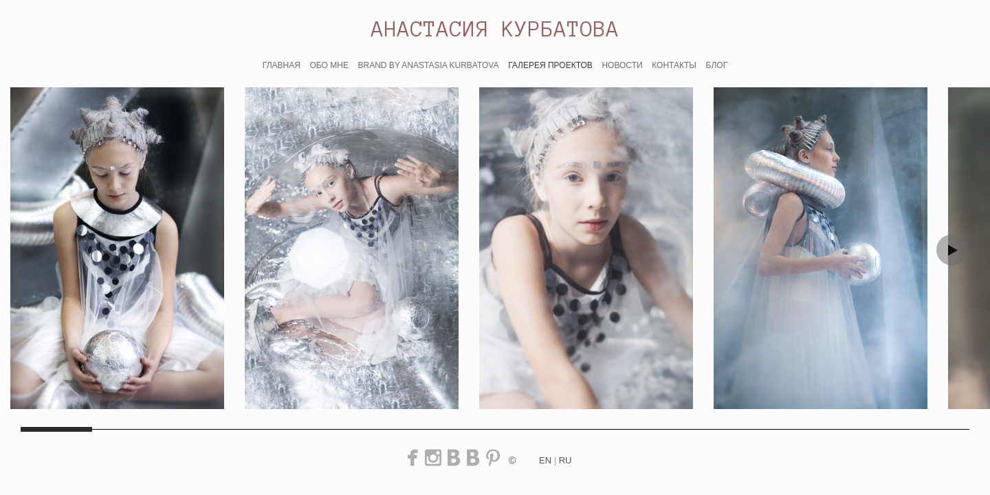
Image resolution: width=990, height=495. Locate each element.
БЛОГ (717, 65)
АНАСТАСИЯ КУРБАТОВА (495, 29)
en (545, 460)
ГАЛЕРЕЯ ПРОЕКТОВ (550, 65)
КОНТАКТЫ (674, 65)
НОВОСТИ (622, 65)
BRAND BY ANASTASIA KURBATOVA (428, 65)
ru (565, 460)
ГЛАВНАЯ (281, 65)
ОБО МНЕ (328, 65)
